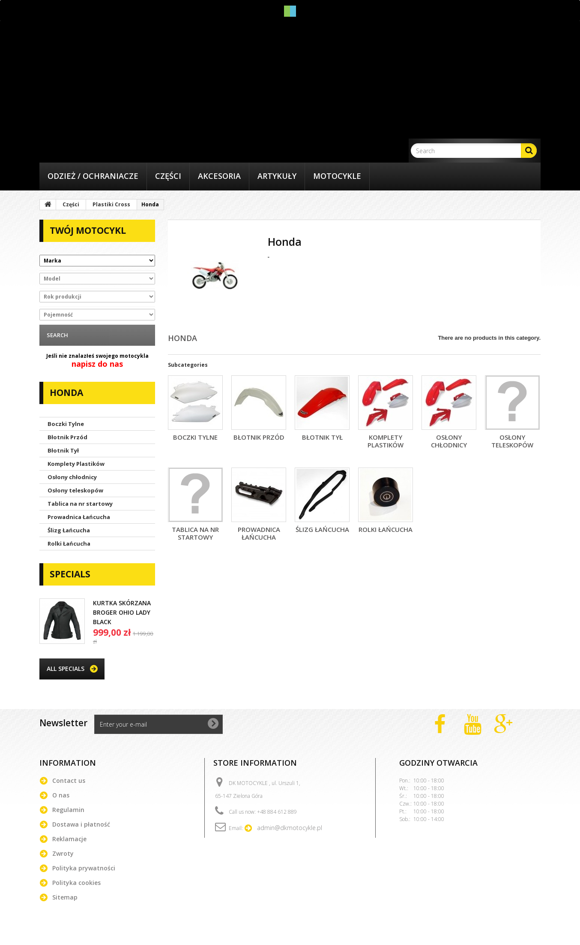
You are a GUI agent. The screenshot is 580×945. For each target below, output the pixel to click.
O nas (60, 795)
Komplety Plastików (76, 464)
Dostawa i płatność (81, 824)
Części (168, 176)
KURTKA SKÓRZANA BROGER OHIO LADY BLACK (122, 612)
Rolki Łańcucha (69, 543)
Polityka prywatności (83, 868)
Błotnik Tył (63, 450)
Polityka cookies (76, 883)
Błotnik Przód (67, 437)
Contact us (68, 780)
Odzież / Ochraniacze (93, 176)
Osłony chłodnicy (72, 477)
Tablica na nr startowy (80, 503)
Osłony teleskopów (75, 490)
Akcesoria (219, 176)
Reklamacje (69, 839)
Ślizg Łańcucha (69, 530)
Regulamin (68, 810)
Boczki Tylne (66, 424)
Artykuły (276, 176)
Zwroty (63, 853)
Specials (70, 574)
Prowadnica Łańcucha (79, 517)
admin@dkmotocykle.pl (289, 828)
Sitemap (65, 897)
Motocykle (337, 176)
